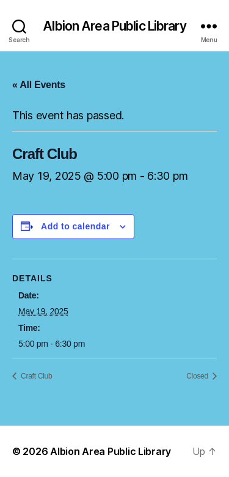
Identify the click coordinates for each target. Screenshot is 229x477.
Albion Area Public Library (114, 26)
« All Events (38, 85)
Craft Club (35, 376)
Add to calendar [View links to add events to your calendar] (75, 226)
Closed (198, 376)
